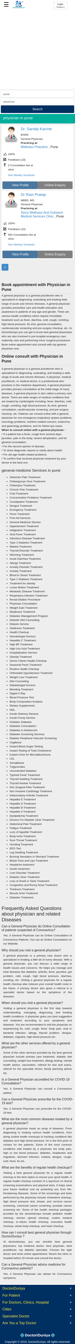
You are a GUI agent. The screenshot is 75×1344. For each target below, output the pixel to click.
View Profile (20, 185)
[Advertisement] (37, 49)
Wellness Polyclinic (34, 147)
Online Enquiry (55, 185)
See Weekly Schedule (21, 175)
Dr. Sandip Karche (36, 129)
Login (60, 5)
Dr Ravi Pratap (33, 194)
